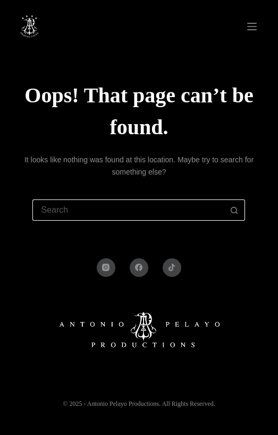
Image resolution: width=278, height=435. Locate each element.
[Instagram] (106, 267)
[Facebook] (139, 267)
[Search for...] (128, 210)
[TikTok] (172, 267)
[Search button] (234, 210)
